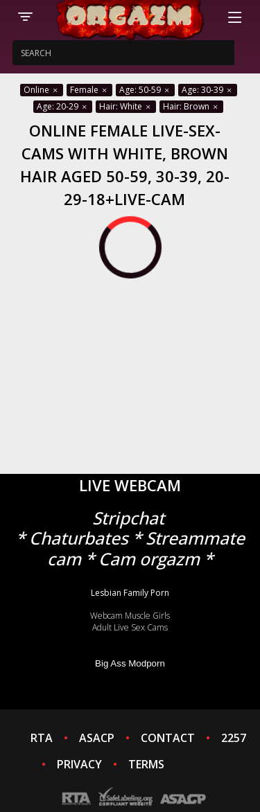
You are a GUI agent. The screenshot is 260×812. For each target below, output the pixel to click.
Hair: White (126, 106)
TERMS (146, 764)
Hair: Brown (191, 106)
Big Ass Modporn (130, 663)
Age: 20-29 (63, 106)
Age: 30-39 (208, 90)
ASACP (96, 737)
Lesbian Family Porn (130, 593)
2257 (233, 737)
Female (89, 90)
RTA (42, 737)
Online (42, 90)
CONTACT (168, 737)
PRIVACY (79, 764)
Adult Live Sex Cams (130, 627)
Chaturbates (78, 538)
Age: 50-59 (145, 90)
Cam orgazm (149, 558)
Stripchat (128, 517)
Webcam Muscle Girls (130, 615)
